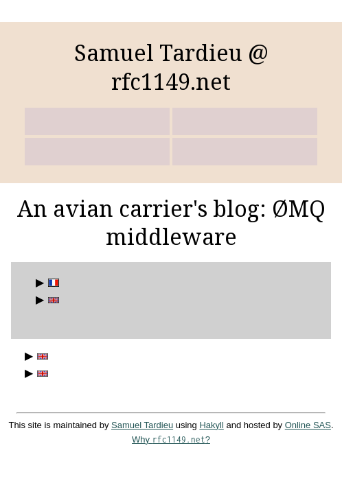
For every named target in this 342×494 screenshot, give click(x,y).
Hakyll (211, 425)
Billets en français (51, 283)
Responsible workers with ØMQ (40, 373)
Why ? (171, 439)
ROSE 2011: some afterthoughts (40, 356)
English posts (51, 300)
